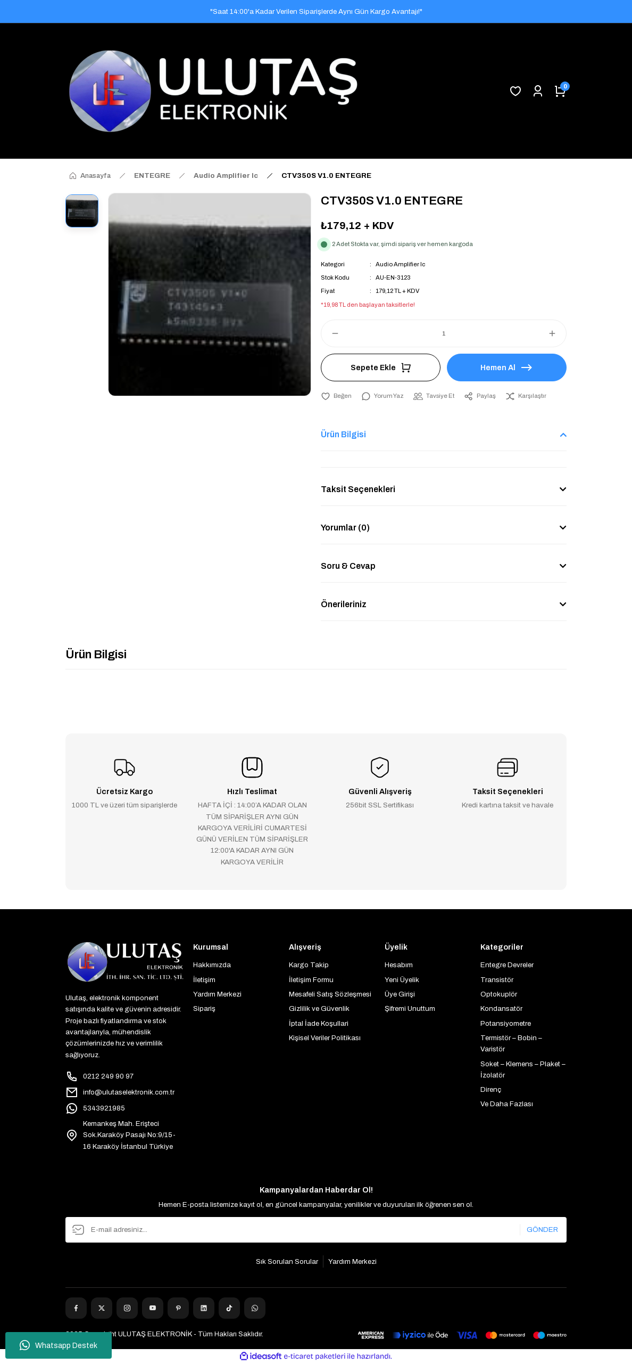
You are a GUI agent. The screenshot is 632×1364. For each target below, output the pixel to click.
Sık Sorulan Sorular (287, 1261)
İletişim (204, 980)
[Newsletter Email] (316, 1230)
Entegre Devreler (507, 965)
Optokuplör (498, 994)
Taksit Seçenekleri (358, 489)
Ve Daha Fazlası (506, 1104)
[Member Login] (537, 91)
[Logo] (213, 91)
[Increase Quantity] (557, 333)
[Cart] (560, 91)
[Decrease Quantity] (330, 333)
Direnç (490, 1089)
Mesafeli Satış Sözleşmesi (330, 994)
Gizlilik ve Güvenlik (319, 1008)
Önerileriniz (344, 604)
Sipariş (204, 1008)
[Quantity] (444, 333)
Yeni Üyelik (402, 980)
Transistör (496, 980)
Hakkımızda (212, 965)
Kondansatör (501, 1008)
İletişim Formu (311, 980)
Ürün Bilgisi (343, 434)
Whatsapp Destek (58, 1345)
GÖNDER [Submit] (542, 1230)
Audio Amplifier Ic (400, 264)
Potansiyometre (505, 1023)
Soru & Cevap (348, 565)
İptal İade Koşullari (318, 1023)
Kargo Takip (309, 965)
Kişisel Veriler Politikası (325, 1038)
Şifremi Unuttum (410, 1008)
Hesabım (399, 965)
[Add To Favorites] (336, 396)
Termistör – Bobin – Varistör (511, 1043)
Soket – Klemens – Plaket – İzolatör (523, 1069)
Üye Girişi (400, 994)
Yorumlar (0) (345, 527)
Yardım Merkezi (217, 994)
